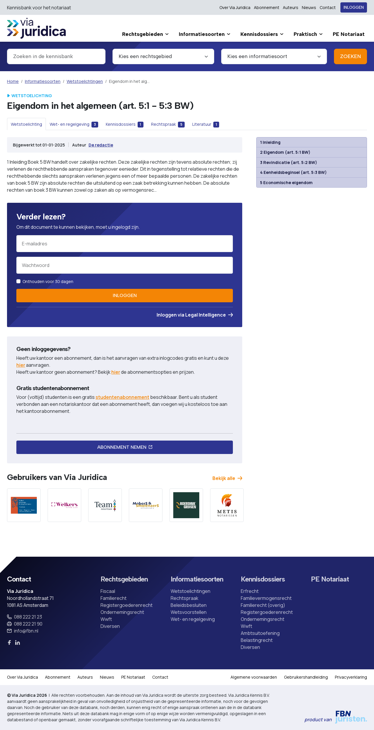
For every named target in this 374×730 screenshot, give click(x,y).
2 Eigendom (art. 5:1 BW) (285, 152)
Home (13, 81)
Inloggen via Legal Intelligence (195, 315)
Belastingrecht (257, 640)
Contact (328, 7)
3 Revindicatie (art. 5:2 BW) (288, 162)
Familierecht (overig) (263, 605)
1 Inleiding (270, 142)
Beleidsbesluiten (189, 605)
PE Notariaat (330, 579)
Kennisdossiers (263, 579)
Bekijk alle (227, 478)
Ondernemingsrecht (122, 612)
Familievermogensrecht (266, 598)
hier (20, 365)
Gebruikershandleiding (306, 677)
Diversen (110, 626)
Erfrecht (250, 591)
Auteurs (290, 7)
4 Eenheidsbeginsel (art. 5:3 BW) (293, 172)
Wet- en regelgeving (193, 619)
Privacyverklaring (351, 677)
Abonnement (266, 7)
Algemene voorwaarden (254, 677)
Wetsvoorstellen (189, 612)
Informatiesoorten (42, 81)
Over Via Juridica (234, 7)
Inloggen (354, 7)
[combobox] (56, 56)
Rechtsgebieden (124, 579)
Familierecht (114, 598)
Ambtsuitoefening (260, 633)
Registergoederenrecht (127, 605)
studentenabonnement (122, 397)
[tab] (26, 124)
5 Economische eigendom (286, 182)
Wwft (106, 619)
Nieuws (309, 7)
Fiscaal (108, 591)
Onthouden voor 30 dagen (47, 281)
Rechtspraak (184, 598)
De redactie (101, 145)
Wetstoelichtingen (85, 81)
